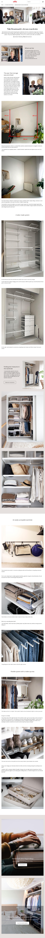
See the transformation (22, 923)
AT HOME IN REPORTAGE (9, 4)
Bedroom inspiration (9, 382)
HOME (2, 4)
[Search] (33, 1)
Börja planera (23, 864)
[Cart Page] (43, 1)
